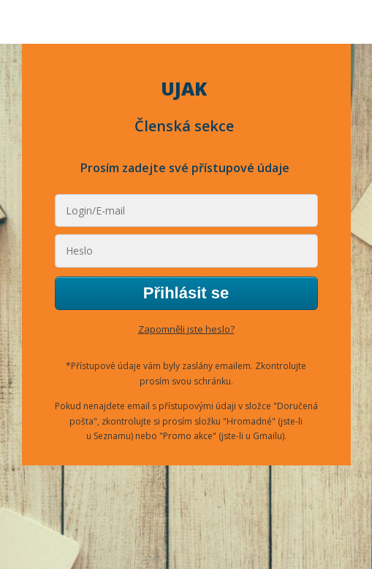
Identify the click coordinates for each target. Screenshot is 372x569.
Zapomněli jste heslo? (186, 329)
